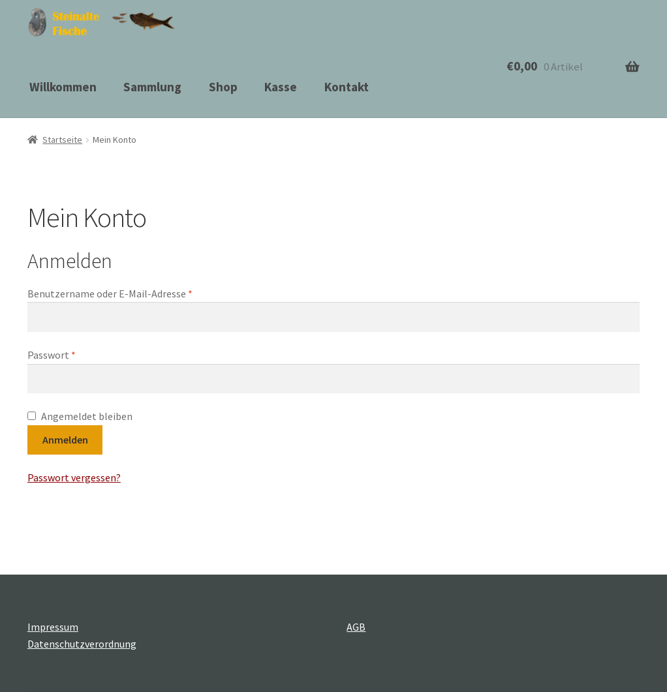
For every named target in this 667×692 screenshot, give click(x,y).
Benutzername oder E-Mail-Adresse (110, 293)
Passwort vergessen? (74, 477)
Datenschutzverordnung (81, 643)
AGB (356, 626)
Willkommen (63, 87)
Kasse (280, 87)
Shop (223, 87)
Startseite (62, 139)
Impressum (52, 626)
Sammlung (152, 87)
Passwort (51, 354)
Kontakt (346, 87)
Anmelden (65, 439)
